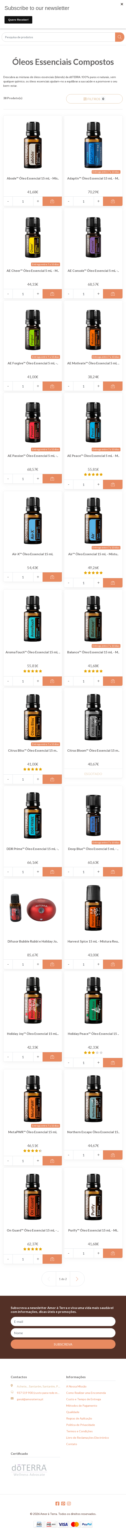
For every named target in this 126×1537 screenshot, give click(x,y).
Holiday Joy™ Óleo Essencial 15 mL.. (32, 1035)
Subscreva (63, 1344)
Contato (71, 1444)
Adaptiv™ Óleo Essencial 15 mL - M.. (93, 180)
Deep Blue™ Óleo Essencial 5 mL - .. (93, 850)
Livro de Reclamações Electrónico (87, 1437)
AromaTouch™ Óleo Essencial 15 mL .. (32, 654)
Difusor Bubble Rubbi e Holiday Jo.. (33, 943)
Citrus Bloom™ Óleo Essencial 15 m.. (93, 752)
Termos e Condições (79, 1431)
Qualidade (72, 1412)
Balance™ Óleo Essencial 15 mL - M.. (93, 654)
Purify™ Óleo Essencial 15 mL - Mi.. (93, 1232)
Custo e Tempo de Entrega (83, 1399)
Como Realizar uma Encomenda (86, 1392)
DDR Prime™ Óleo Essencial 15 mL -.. (32, 850)
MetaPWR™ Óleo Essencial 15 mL (33, 1132)
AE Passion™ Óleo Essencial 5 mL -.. (32, 457)
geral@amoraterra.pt (30, 1399)
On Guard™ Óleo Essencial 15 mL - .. (32, 1232)
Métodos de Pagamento (81, 1405)
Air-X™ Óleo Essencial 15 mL (33, 554)
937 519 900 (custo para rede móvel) (40, 1392)
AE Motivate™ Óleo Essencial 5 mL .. (93, 365)
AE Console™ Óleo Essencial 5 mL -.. (93, 272)
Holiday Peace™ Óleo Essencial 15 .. (93, 1035)
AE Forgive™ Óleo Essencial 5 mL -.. (32, 365)
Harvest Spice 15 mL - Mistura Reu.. (93, 943)
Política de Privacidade (80, 1424)
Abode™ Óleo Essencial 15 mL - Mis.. (33, 180)
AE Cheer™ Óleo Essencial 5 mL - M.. (32, 272)
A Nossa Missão (76, 1386)
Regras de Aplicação (79, 1418)
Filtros (94, 98)
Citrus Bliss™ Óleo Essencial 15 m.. (33, 752)
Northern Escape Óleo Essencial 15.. (93, 1134)
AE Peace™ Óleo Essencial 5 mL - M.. (93, 457)
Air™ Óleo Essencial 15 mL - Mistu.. (93, 556)
